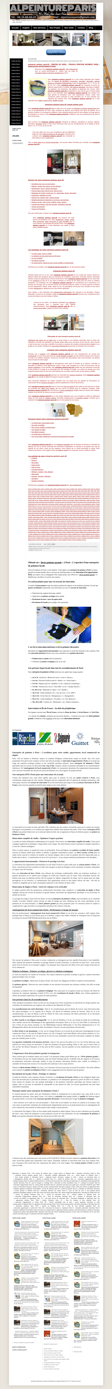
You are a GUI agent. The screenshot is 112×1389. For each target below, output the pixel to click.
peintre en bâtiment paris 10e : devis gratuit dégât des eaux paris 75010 (30, 1222)
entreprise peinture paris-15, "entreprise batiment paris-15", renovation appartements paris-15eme (27, 1332)
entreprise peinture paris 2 (74, 546)
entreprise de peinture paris (38, 546)
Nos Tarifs (69, 28)
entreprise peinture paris (50, 546)
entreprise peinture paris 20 (86, 546)
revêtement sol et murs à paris (51, 1364)
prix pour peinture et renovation (51, 1369)
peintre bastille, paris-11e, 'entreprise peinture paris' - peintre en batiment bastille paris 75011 (90, 1334)
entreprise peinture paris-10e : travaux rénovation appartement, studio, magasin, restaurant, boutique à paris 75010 (30, 1295)
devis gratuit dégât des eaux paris (52, 1362)
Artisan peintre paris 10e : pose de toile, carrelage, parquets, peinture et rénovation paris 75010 (30, 1266)
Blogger (79, 1381)
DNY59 (69, 1381)
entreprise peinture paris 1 (62, 546)
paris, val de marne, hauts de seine (52, 1353)
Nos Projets (55, 28)
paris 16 (80, 522)
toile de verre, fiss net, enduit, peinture (53, 1355)
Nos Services (40, 28)
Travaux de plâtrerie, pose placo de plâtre (24, 1342)
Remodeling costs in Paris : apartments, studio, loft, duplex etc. (59, 1321)
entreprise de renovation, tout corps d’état (54, 1357)
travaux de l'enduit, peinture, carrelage (53, 1351)
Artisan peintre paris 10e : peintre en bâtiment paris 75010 (30, 1254)
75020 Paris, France (37, 550)
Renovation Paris (78, 1351)
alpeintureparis (77, 1347)
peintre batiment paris (49, 1366)
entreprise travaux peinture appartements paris (87, 1322)
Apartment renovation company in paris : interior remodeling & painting (30, 1321)
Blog (91, 28)
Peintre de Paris (48, 1348)
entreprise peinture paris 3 (44, 548)
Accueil (15, 28)
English (26, 28)
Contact (81, 28)
